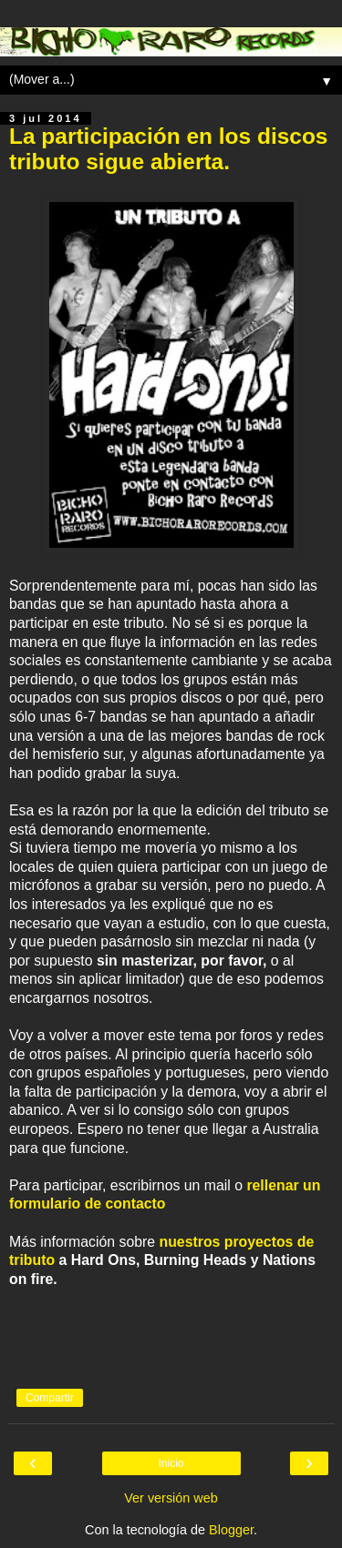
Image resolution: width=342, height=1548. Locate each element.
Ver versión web (170, 1498)
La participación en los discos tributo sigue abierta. (168, 149)
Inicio (170, 1463)
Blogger (231, 1530)
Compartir (50, 1397)
